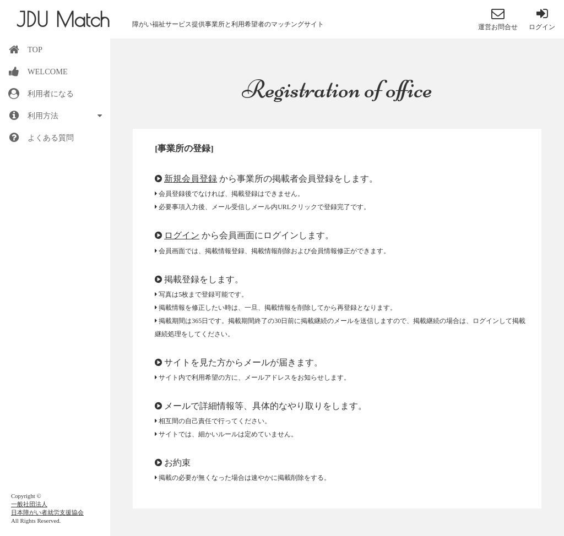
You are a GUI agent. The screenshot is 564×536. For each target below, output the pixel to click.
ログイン (181, 235)
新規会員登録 (190, 178)
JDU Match (63, 19)
